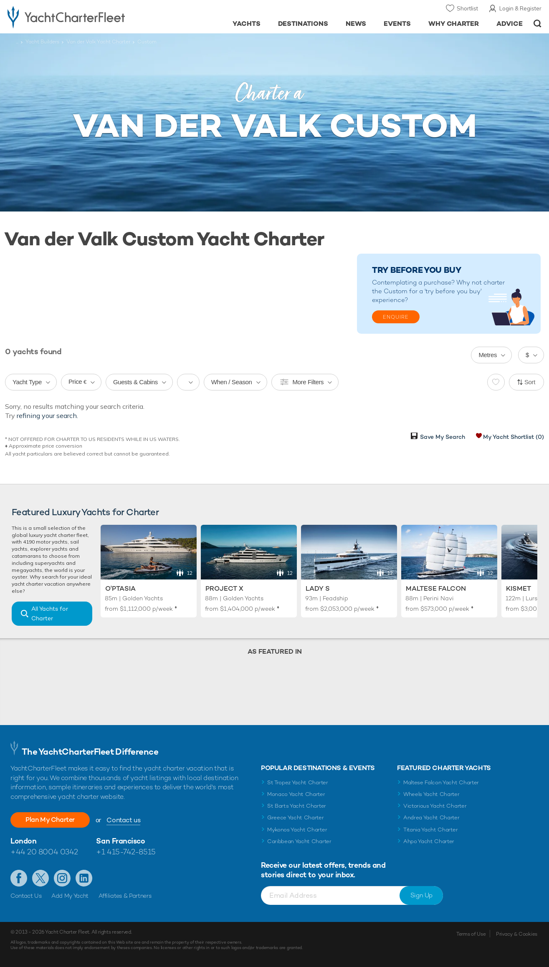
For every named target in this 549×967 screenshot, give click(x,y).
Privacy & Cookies (516, 934)
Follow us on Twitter (40, 878)
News (356, 23)
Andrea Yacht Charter (431, 817)
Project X (224, 588)
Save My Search (442, 437)
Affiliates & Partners (125, 895)
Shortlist (467, 8)
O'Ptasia (120, 588)
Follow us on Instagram (62, 878)
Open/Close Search (537, 24)
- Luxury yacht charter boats (85, 16)
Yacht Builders (42, 41)
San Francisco (120, 841)
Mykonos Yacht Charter (297, 829)
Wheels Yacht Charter (431, 794)
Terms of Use (471, 934)
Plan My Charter (50, 819)
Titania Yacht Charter (430, 829)
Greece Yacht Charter (295, 817)
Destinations (303, 23)
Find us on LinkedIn (84, 878)
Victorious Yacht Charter (434, 805)
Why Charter (453, 23)
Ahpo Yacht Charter (428, 841)
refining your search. (47, 415)
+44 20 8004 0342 (44, 851)
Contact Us (26, 895)
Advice (509, 23)
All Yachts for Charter (49, 613)
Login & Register (520, 8)
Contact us (123, 820)
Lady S (318, 588)
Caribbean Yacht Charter (299, 841)
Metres (487, 354)
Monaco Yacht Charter (296, 794)
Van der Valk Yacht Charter (98, 41)
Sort (529, 381)
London (23, 841)
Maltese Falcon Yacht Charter (441, 782)
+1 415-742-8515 (125, 851)
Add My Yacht (70, 895)
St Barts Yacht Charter (296, 805)
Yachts (247, 23)
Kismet (518, 588)
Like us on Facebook (18, 878)
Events (397, 23)
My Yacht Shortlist (513, 437)
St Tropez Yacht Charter (297, 782)
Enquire (396, 317)
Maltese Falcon (436, 588)
